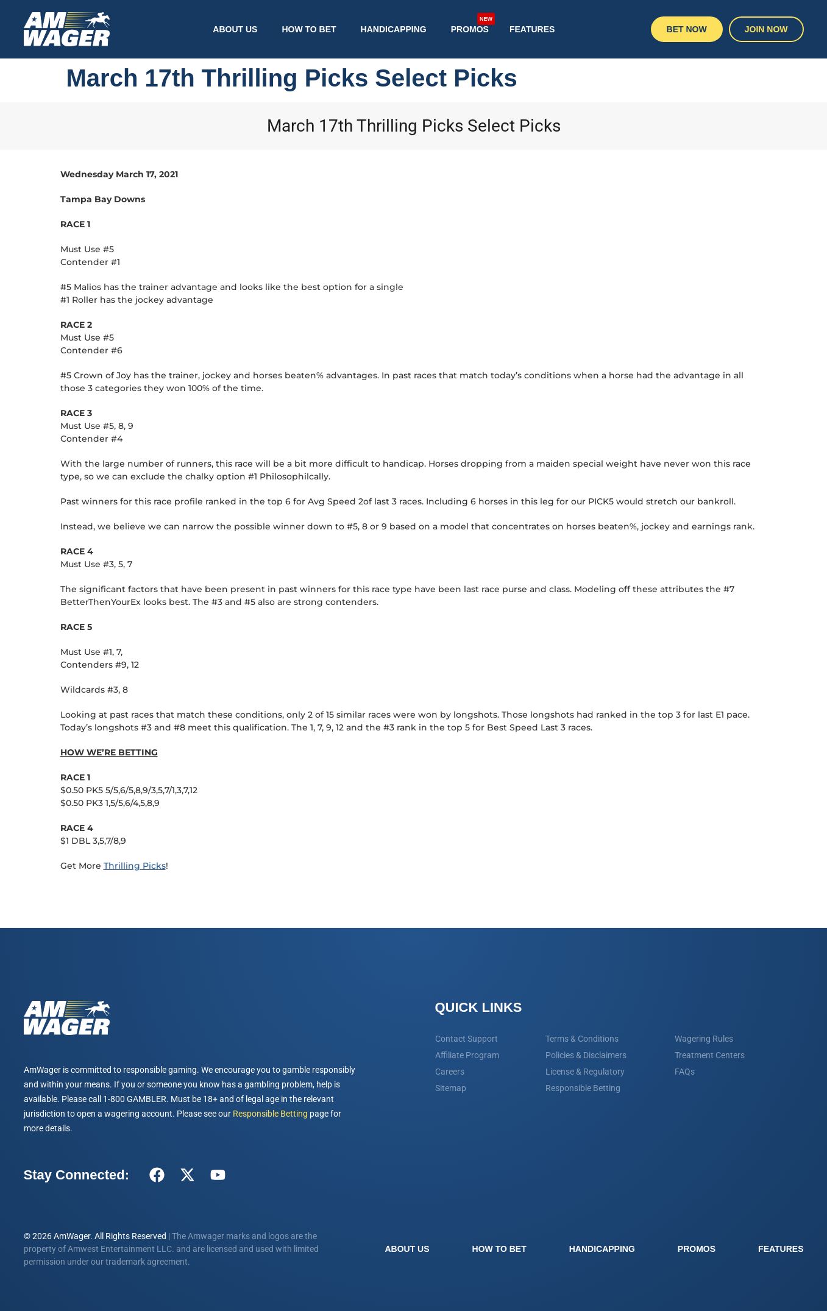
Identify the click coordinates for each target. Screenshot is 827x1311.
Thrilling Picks (135, 865)
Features (532, 29)
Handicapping (394, 29)
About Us (235, 29)
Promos (473, 23)
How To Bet (309, 29)
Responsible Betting (270, 1113)
